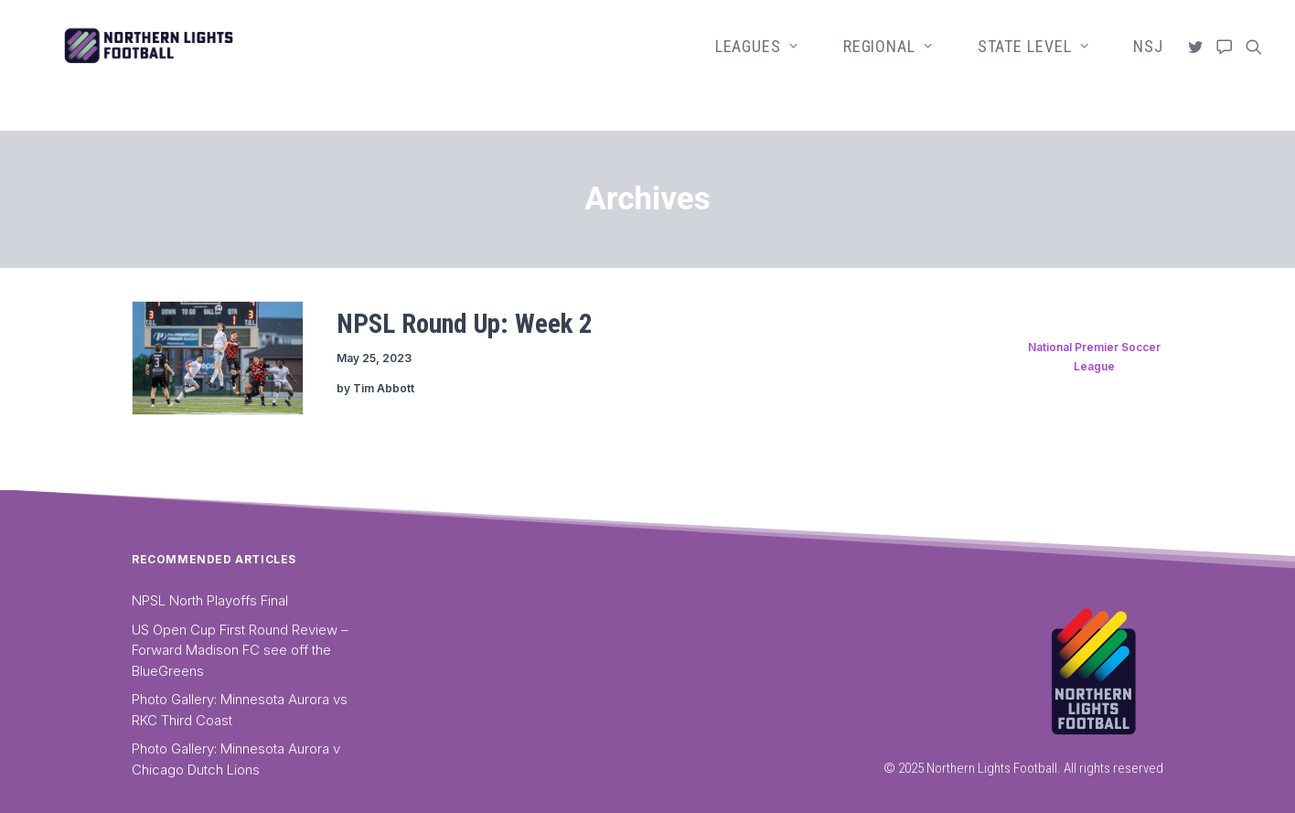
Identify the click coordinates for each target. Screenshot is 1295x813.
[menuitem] (765, 66)
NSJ (1148, 65)
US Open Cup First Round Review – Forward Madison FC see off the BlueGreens (240, 650)
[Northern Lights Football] (207, 66)
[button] (1198, 66)
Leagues (756, 65)
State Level (1033, 65)
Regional (888, 65)
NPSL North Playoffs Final (210, 600)
